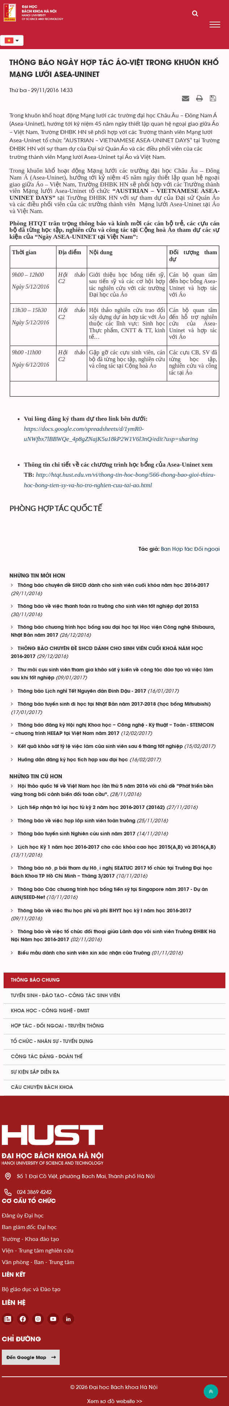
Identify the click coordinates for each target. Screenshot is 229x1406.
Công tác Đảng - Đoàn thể (46, 1056)
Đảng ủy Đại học (23, 1215)
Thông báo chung (35, 980)
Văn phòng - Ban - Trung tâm (38, 1261)
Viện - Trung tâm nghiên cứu (37, 1250)
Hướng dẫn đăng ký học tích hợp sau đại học (73, 760)
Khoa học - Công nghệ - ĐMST (50, 1010)
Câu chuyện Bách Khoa (42, 1087)
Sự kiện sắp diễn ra (35, 1072)
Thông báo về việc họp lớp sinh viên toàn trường (76, 821)
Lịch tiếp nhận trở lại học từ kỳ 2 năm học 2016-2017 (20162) (91, 807)
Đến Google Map (31, 1357)
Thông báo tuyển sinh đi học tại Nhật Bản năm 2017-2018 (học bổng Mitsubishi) (114, 704)
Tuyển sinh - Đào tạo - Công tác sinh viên (65, 995)
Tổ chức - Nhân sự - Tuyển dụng (52, 1041)
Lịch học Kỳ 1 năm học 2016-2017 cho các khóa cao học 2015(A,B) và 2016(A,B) (117, 847)
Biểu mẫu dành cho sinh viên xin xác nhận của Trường (84, 953)
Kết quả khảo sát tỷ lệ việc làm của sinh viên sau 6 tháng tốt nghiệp (100, 746)
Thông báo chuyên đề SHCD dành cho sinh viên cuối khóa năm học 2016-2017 (113, 585)
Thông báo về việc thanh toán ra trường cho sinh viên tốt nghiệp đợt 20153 (108, 606)
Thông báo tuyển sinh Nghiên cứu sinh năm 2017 (76, 834)
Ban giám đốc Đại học (29, 1226)
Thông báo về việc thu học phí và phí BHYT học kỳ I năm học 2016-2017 (104, 911)
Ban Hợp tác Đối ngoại (190, 549)
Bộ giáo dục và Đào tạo (31, 1288)
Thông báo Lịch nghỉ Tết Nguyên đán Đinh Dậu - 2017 (82, 691)
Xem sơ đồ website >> (114, 1401)
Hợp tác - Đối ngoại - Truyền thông (57, 1026)
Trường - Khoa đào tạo (30, 1238)
